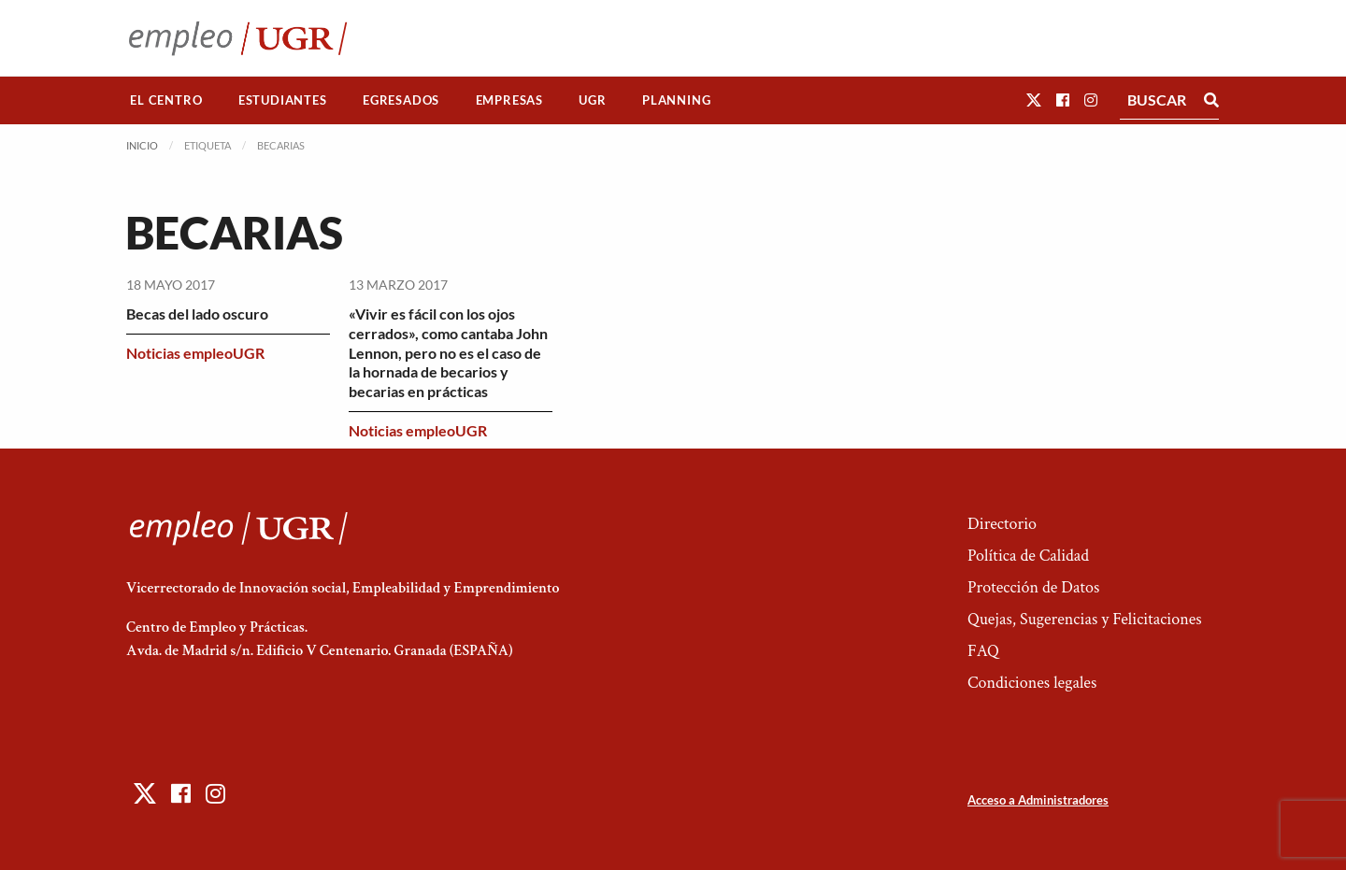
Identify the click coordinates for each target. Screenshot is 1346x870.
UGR (592, 100)
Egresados (401, 100)
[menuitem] (166, 100)
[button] (1034, 99)
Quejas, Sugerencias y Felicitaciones (1084, 619)
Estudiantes (282, 100)
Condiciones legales (1031, 682)
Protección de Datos (1033, 587)
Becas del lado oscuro (197, 313)
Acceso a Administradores (1038, 799)
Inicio (142, 145)
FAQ (983, 651)
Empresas (509, 100)
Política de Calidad (1028, 555)
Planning (676, 100)
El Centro (166, 100)
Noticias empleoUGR (195, 353)
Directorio (1002, 524)
